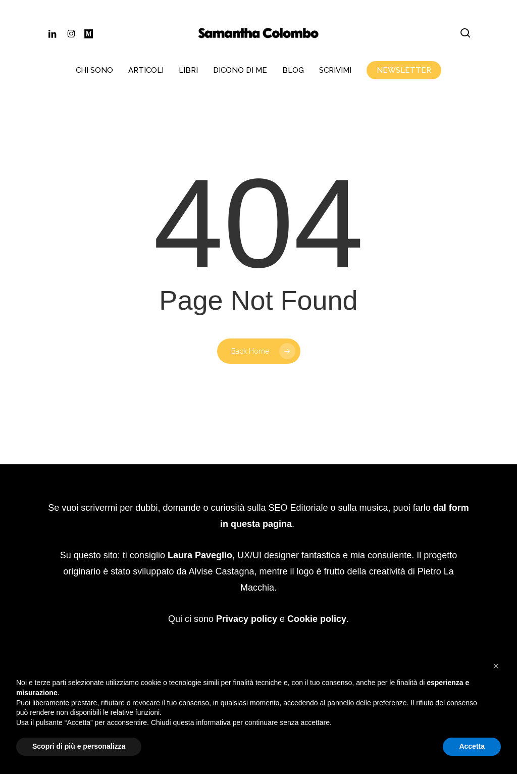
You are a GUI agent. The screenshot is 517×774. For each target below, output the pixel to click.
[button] (496, 666)
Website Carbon (292, 618)
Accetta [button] (472, 746)
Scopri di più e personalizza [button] (78, 746)
